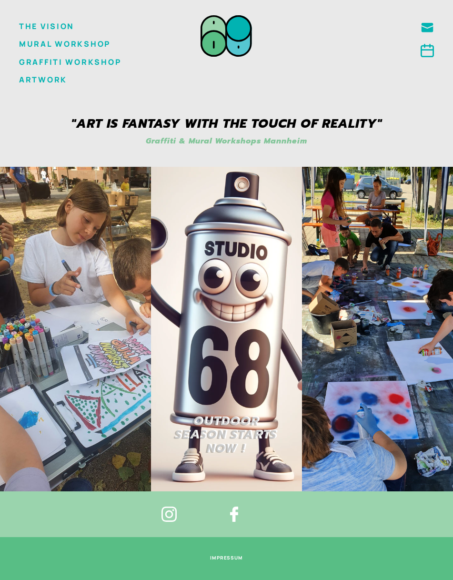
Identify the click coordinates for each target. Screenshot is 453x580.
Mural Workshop (65, 44)
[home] (226, 35)
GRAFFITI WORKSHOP (70, 62)
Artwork (43, 79)
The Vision (46, 26)
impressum (226, 557)
